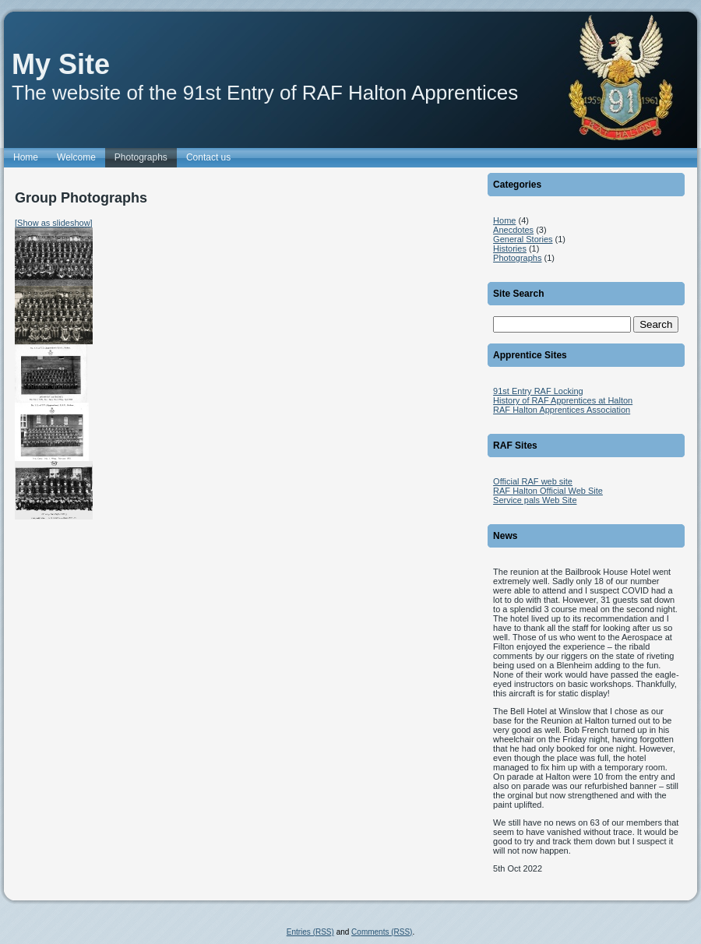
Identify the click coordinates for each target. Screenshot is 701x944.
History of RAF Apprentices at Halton (562, 400)
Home (504, 220)
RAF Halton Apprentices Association (561, 409)
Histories (510, 248)
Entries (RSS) (310, 932)
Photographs (517, 257)
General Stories (522, 239)
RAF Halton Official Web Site (548, 490)
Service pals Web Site (534, 500)
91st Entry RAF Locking (538, 391)
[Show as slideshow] (54, 222)
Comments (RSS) (381, 932)
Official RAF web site (532, 481)
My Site (61, 64)
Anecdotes (513, 229)
